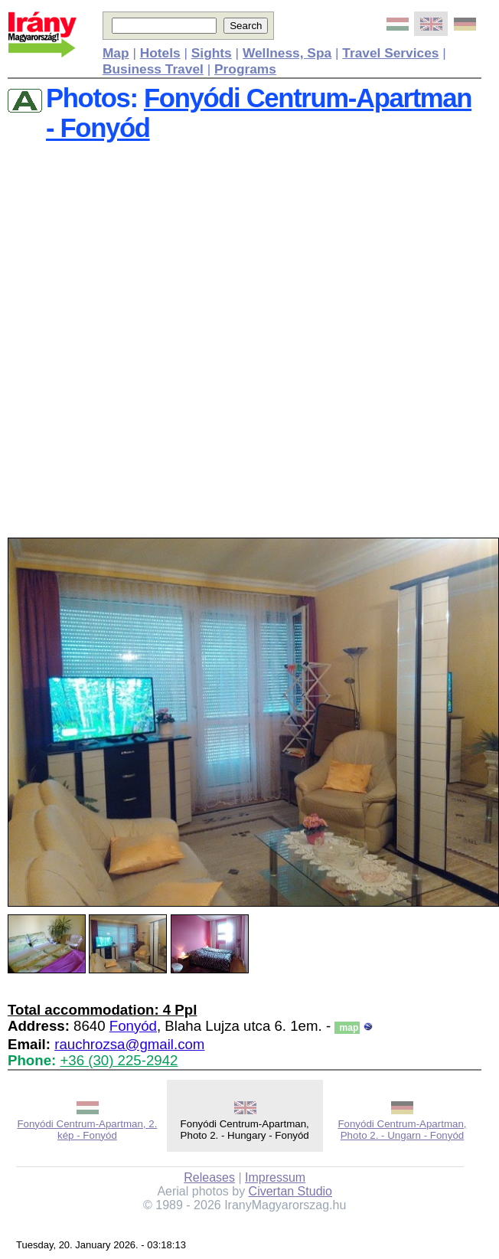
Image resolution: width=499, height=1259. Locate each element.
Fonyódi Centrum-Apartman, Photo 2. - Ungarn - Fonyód (402, 1129)
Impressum (275, 1177)
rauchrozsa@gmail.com (129, 1044)
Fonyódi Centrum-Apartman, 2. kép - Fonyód (87, 1129)
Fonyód (133, 1026)
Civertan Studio (290, 1191)
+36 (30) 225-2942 (119, 1060)
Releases (209, 1177)
